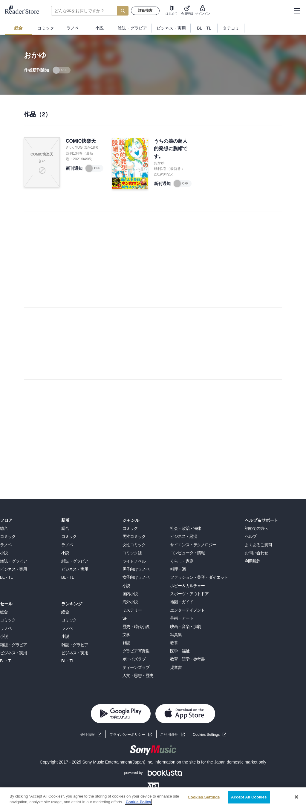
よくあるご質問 (258, 544)
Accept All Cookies (249, 797)
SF (125, 618)
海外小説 (130, 601)
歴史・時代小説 (136, 626)
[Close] (296, 797)
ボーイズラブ (134, 659)
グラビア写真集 (136, 651)
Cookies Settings (206, 734)
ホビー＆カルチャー (187, 585)
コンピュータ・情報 (187, 552)
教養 (174, 642)
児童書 (176, 667)
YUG (79, 147)
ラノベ (6, 544)
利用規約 (252, 561)
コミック (8, 536)
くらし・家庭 (181, 561)
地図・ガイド (181, 601)
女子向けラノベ (136, 577)
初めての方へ (256, 528)
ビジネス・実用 (13, 569)
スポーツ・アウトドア (189, 593)
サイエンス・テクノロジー (193, 544)
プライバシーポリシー (127, 734)
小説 (4, 552)
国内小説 (130, 593)
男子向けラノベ (136, 569)
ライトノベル (134, 561)
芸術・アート (181, 618)
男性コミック (134, 536)
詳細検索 (145, 10)
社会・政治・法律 (185, 528)
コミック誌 (132, 552)
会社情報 (87, 734)
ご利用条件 (169, 734)
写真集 (176, 634)
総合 (4, 528)
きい (69, 147)
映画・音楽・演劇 (185, 626)
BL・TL (6, 577)
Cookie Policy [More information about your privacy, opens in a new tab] (138, 802)
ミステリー (132, 610)
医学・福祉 (179, 651)
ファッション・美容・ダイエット (199, 577)
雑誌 (126, 642)
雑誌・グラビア (13, 561)
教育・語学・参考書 (187, 659)
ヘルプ (250, 536)
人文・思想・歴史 (138, 675)
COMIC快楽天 (81, 141)
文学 (126, 634)
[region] (153, 797)
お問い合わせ (256, 552)
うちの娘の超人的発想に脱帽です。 (170, 148)
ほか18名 (91, 147)
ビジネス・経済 (183, 536)
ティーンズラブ (136, 667)
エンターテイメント (187, 610)
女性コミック (134, 544)
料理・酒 (178, 569)
